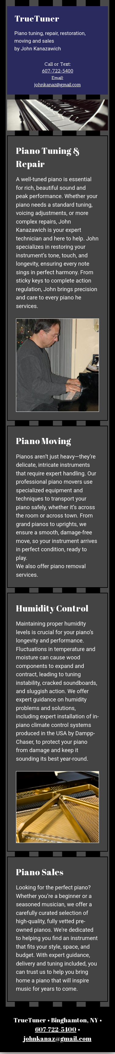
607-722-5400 (57, 71)
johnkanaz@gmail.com (57, 85)
